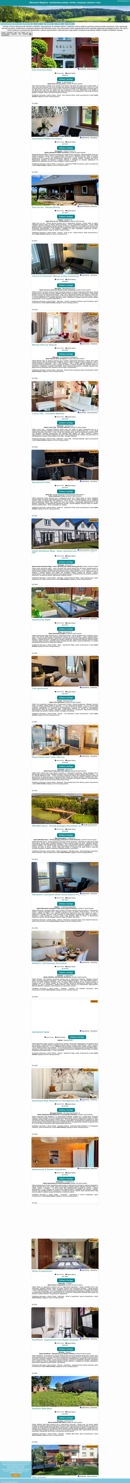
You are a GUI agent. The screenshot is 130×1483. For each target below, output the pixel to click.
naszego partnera (54, 99)
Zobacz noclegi (66, 82)
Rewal (95, 39)
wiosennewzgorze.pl (123, 1)
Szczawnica (92, 108)
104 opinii (79, 1186)
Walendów (93, 383)
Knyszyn (94, 177)
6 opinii (77, 224)
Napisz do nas (87, 1479)
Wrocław (94, 1309)
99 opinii (72, 705)
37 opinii (85, 911)
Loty (38, 23)
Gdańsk (94, 864)
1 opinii (85, 1117)
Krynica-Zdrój (92, 1446)
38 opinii (90, 569)
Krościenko (93, 1139)
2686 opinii (75, 361)
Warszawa (93, 245)
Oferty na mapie (17, 23)
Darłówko (93, 932)
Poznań (94, 658)
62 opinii (73, 636)
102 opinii (74, 1288)
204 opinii (74, 86)
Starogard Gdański (90, 1070)
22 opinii (78, 430)
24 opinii (74, 1425)
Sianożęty (93, 520)
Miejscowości (27, 23)
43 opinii (73, 499)
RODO (20, 1472)
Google (5, 1464)
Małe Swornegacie (90, 795)
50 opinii (78, 774)
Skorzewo (93, 1378)
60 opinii (88, 842)
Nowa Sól (93, 451)
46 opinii (77, 155)
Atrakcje (59, 23)
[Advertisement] (65, 1222)
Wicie (95, 589)
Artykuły (69, 23)
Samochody (49, 23)
